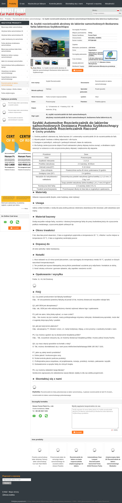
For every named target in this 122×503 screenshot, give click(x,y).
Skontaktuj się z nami (74, 4)
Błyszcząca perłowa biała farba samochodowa (11, 50)
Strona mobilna (8, 495)
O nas (22, 4)
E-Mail (4, 492)
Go (120, 13)
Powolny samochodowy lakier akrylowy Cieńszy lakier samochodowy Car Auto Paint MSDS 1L (39, 461)
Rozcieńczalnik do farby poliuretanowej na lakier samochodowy (61, 392)
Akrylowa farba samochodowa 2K (12, 35)
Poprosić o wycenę (94, 4)
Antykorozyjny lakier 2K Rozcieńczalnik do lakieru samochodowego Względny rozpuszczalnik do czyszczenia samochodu (112, 464)
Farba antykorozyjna (8, 93)
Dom (4, 4)
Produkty (12, 4)
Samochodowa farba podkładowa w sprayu (12, 66)
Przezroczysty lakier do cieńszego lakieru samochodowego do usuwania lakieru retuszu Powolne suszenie (57, 462)
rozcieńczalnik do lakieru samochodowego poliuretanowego (51, 395)
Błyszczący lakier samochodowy (11, 27)
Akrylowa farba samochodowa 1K (12, 31)
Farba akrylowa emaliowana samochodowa (10, 44)
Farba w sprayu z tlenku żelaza (11, 89)
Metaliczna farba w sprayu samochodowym (9, 56)
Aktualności (109, 4)
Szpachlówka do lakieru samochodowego (9, 78)
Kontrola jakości (55, 4)
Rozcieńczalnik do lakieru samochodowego (27, 19)
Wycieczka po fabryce (37, 4)
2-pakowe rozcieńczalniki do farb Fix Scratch (97, 392)
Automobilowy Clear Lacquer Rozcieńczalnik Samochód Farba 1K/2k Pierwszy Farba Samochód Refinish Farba (94, 463)
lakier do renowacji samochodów (11, 61)
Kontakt (79, 70)
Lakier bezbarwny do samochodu (12, 39)
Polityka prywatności (18, 501)
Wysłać (7, 483)
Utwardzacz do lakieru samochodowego (8, 72)
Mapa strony (14, 492)
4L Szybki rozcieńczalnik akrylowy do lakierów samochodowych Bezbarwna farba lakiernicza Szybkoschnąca (50, 70)
